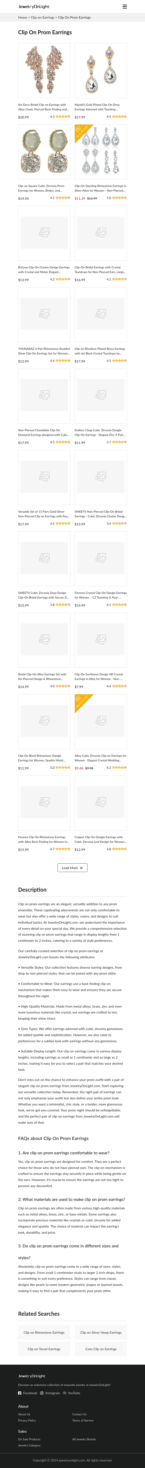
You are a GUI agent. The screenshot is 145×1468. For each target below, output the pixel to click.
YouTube (74, 1393)
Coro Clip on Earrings (101, 1349)
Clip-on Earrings (42, 17)
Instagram (52, 1393)
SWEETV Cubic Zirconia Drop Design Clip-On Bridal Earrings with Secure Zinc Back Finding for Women (44, 597)
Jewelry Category (29, 1445)
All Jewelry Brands (84, 1439)
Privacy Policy (27, 1420)
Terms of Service (83, 1420)
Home (22, 17)
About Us (24, 1414)
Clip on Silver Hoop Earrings (101, 1332)
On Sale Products (29, 1439)
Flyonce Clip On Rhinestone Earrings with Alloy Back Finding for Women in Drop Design (42, 841)
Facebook (30, 1393)
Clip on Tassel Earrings (44, 1349)
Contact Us (79, 1414)
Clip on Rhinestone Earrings (44, 1332)
